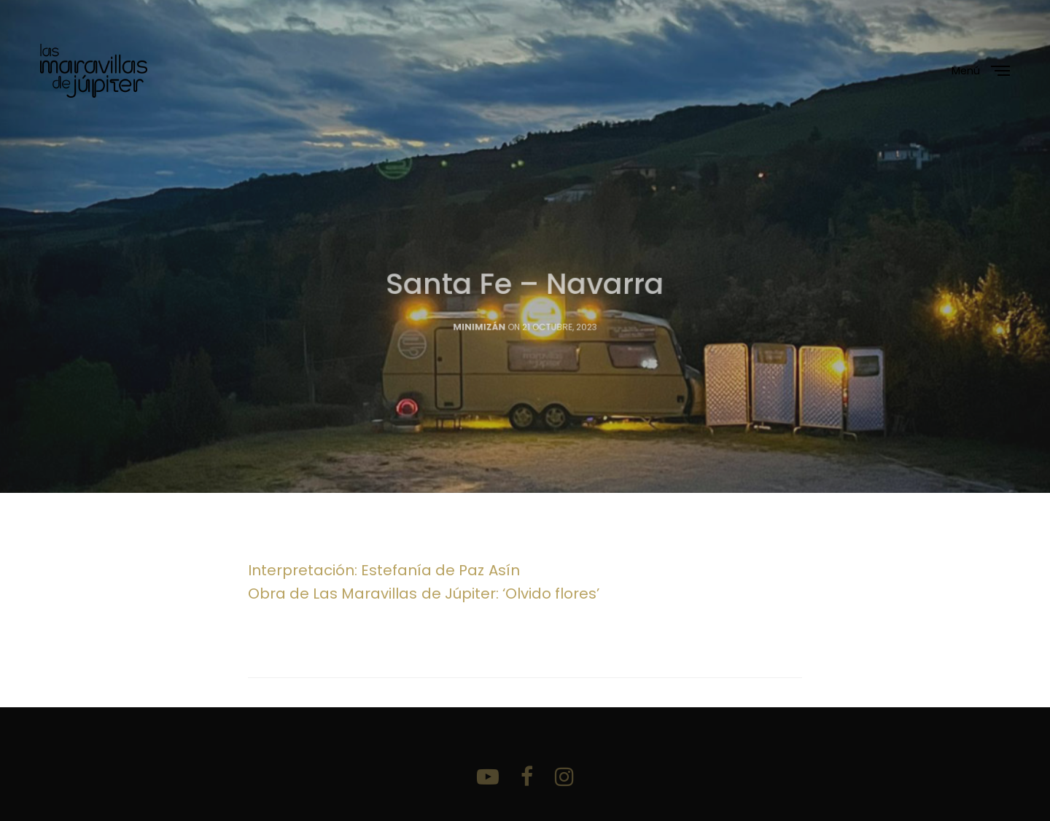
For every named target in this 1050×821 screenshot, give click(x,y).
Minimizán (480, 337)
